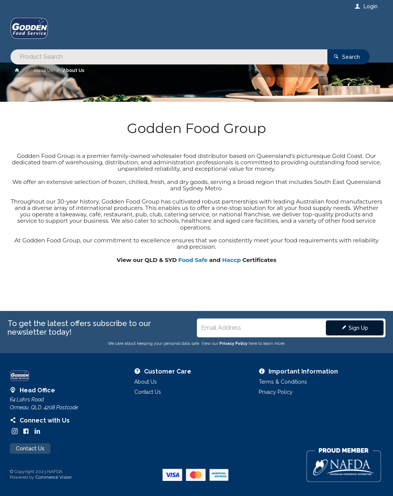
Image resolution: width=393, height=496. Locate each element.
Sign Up (358, 328)
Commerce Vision (53, 477)
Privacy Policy (233, 343)
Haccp (231, 259)
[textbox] (166, 30)
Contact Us (30, 448)
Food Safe (193, 259)
